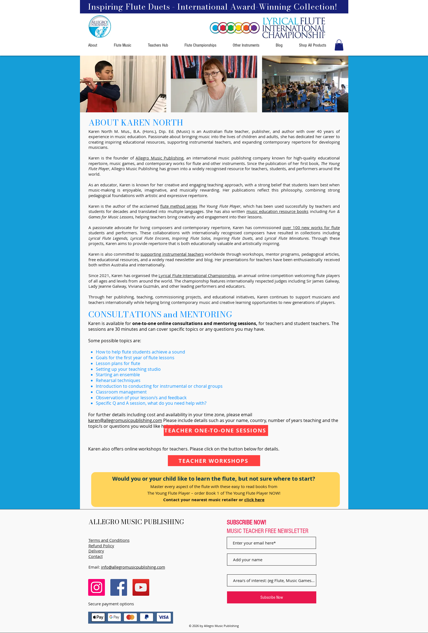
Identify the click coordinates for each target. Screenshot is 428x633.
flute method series (178, 206)
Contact (95, 556)
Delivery (96, 551)
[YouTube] (141, 587)
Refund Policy (101, 545)
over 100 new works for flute (311, 227)
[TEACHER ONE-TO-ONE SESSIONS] (216, 430)
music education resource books (277, 211)
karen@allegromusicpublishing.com (125, 420)
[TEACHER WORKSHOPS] (214, 460)
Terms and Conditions (109, 540)
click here (254, 500)
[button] (339, 45)
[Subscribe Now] (271, 597)
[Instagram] (96, 587)
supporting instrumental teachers (171, 254)
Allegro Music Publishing (159, 158)
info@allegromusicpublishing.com (133, 567)
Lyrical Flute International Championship (197, 275)
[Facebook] (118, 587)
